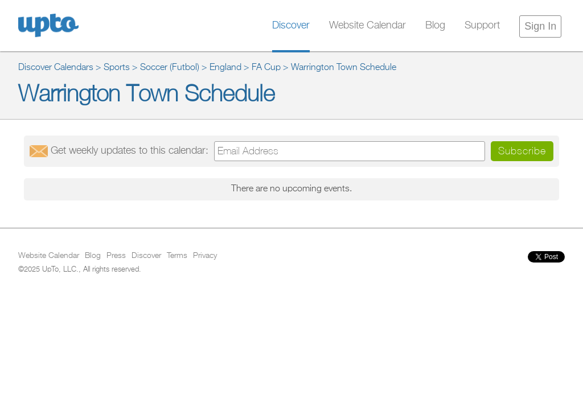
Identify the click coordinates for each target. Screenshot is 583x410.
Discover (291, 25)
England (225, 67)
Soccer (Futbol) (169, 67)
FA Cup (266, 67)
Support (482, 25)
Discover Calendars (55, 67)
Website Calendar (367, 25)
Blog (435, 25)
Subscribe (522, 151)
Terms (177, 256)
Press (116, 256)
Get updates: (129, 151)
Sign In (540, 26)
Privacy (205, 256)
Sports (117, 67)
